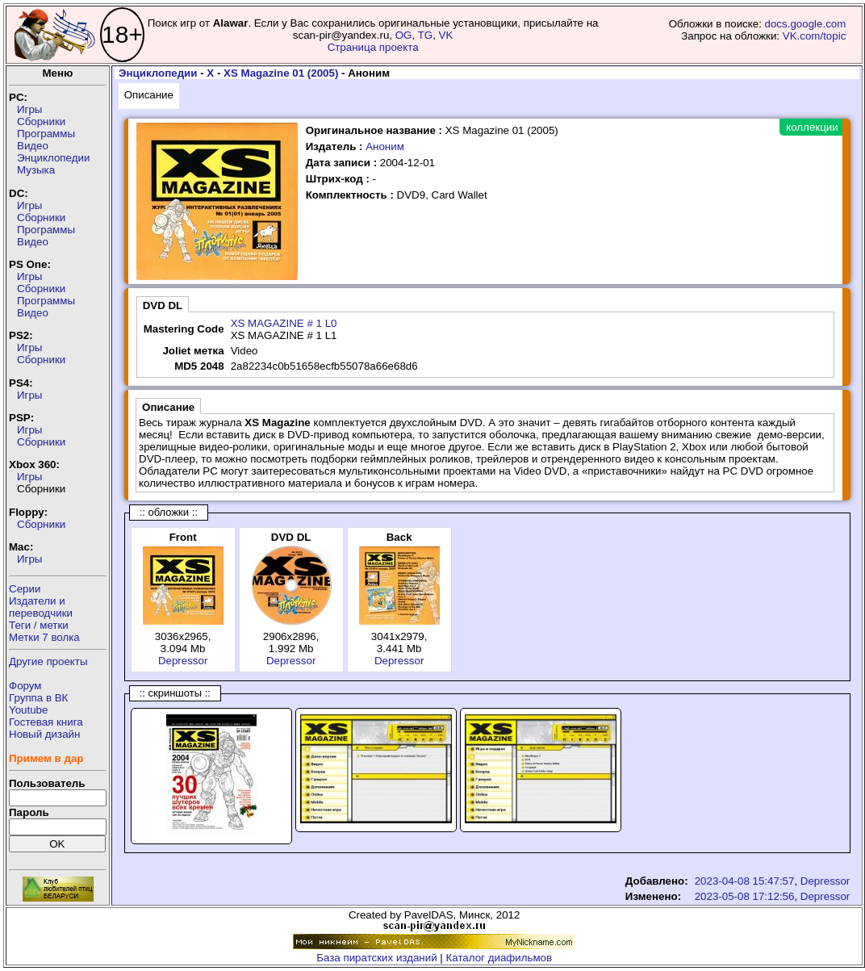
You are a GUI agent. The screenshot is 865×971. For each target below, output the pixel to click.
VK (446, 35)
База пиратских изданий (376, 958)
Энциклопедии (53, 158)
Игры (29, 109)
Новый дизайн (44, 734)
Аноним (385, 146)
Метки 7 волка (44, 637)
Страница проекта (373, 47)
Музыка (36, 170)
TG (425, 35)
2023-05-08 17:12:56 (745, 896)
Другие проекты (48, 661)
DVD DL (163, 305)
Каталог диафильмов (499, 958)
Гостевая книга (46, 722)
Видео (32, 146)
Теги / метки (39, 625)
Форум (25, 686)
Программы (46, 134)
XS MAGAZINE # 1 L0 (284, 323)
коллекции (812, 127)
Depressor (182, 661)
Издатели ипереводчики (41, 607)
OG (403, 35)
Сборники (41, 121)
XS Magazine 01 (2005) (281, 73)
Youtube (28, 710)
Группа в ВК (38, 698)
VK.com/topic (814, 36)
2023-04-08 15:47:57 (745, 881)
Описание (148, 95)
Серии (24, 589)
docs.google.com (805, 24)
